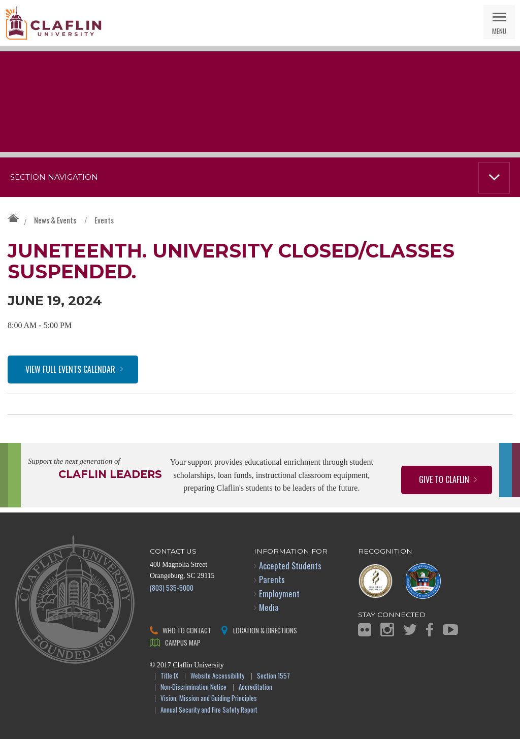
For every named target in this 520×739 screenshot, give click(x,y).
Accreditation (255, 687)
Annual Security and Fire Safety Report (208, 710)
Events (104, 220)
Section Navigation (54, 177)
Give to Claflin (444, 479)
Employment (279, 593)
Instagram (387, 629)
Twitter (410, 629)
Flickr (364, 629)
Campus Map (183, 642)
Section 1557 (273, 676)
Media (269, 607)
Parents (272, 579)
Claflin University (53, 23)
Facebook (429, 629)
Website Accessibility (217, 676)
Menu (499, 30)
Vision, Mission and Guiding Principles (208, 698)
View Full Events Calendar (70, 369)
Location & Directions (265, 630)
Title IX (169, 676)
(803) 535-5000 (171, 587)
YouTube (450, 629)
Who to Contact (186, 630)
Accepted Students (290, 565)
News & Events (55, 220)
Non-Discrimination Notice (193, 687)
